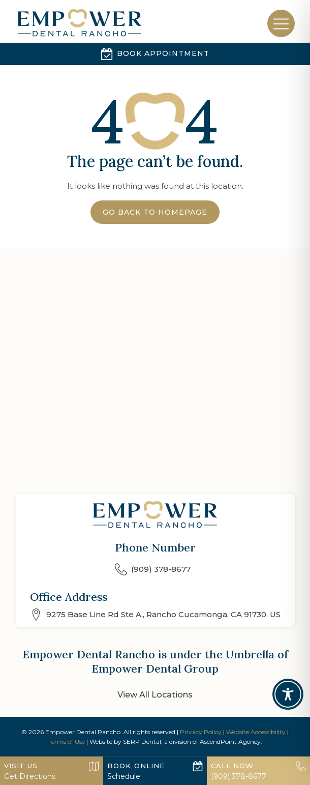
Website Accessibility (256, 732)
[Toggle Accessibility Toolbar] (287, 694)
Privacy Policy (201, 732)
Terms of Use (66, 741)
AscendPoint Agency (230, 741)
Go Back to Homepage (155, 212)
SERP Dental (142, 741)
